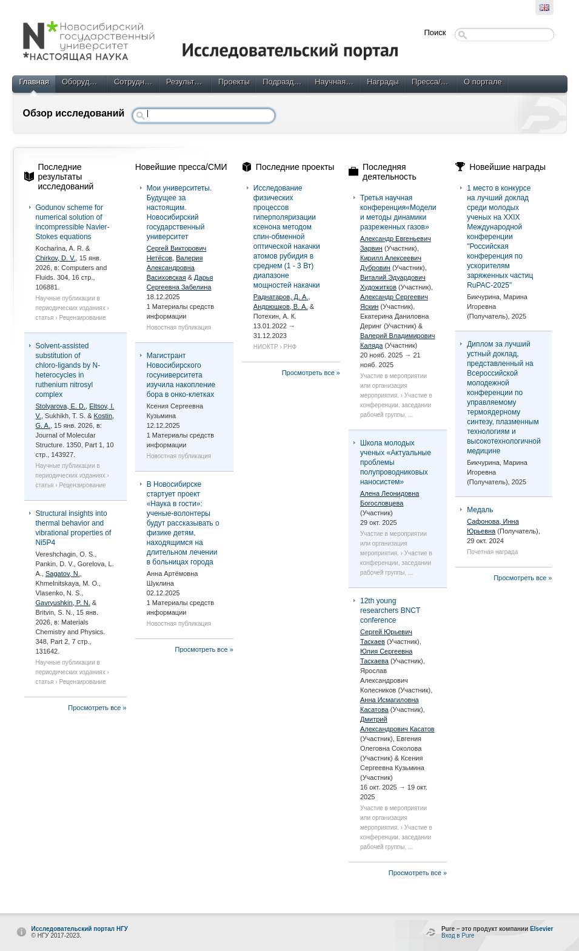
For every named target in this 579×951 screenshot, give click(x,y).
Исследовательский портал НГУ (80, 929)
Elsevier (541, 929)
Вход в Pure (458, 935)
